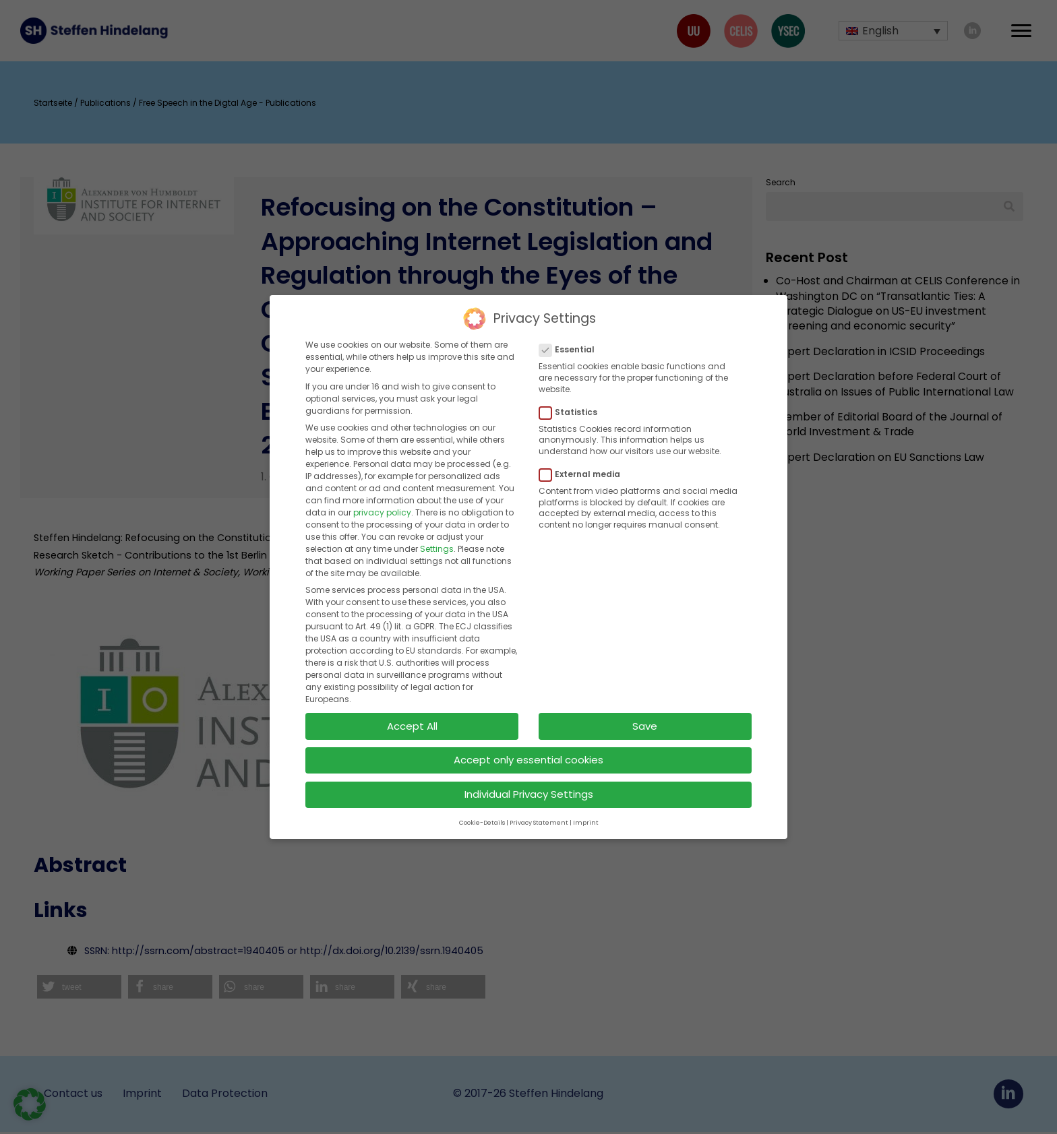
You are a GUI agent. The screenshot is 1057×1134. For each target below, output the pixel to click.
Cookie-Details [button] (482, 809)
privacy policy (382, 499)
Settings (437, 535)
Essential (571, 337)
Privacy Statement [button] (539, 809)
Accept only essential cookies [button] (528, 747)
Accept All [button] (412, 712)
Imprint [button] (586, 809)
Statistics (572, 399)
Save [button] (644, 712)
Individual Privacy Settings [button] (528, 781)
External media (584, 461)
